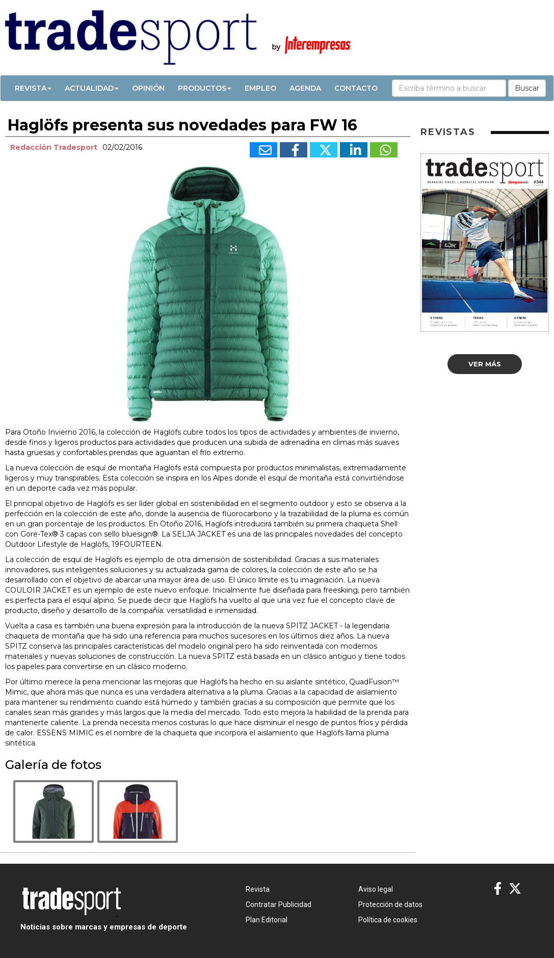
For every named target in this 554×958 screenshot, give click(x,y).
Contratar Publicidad (278, 904)
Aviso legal (375, 889)
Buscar (527, 88)
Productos (204, 88)
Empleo (260, 88)
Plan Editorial (266, 920)
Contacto (356, 88)
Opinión (148, 88)
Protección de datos (390, 904)
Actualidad (92, 88)
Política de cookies (387, 920)
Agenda (305, 88)
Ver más (484, 364)
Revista (33, 88)
